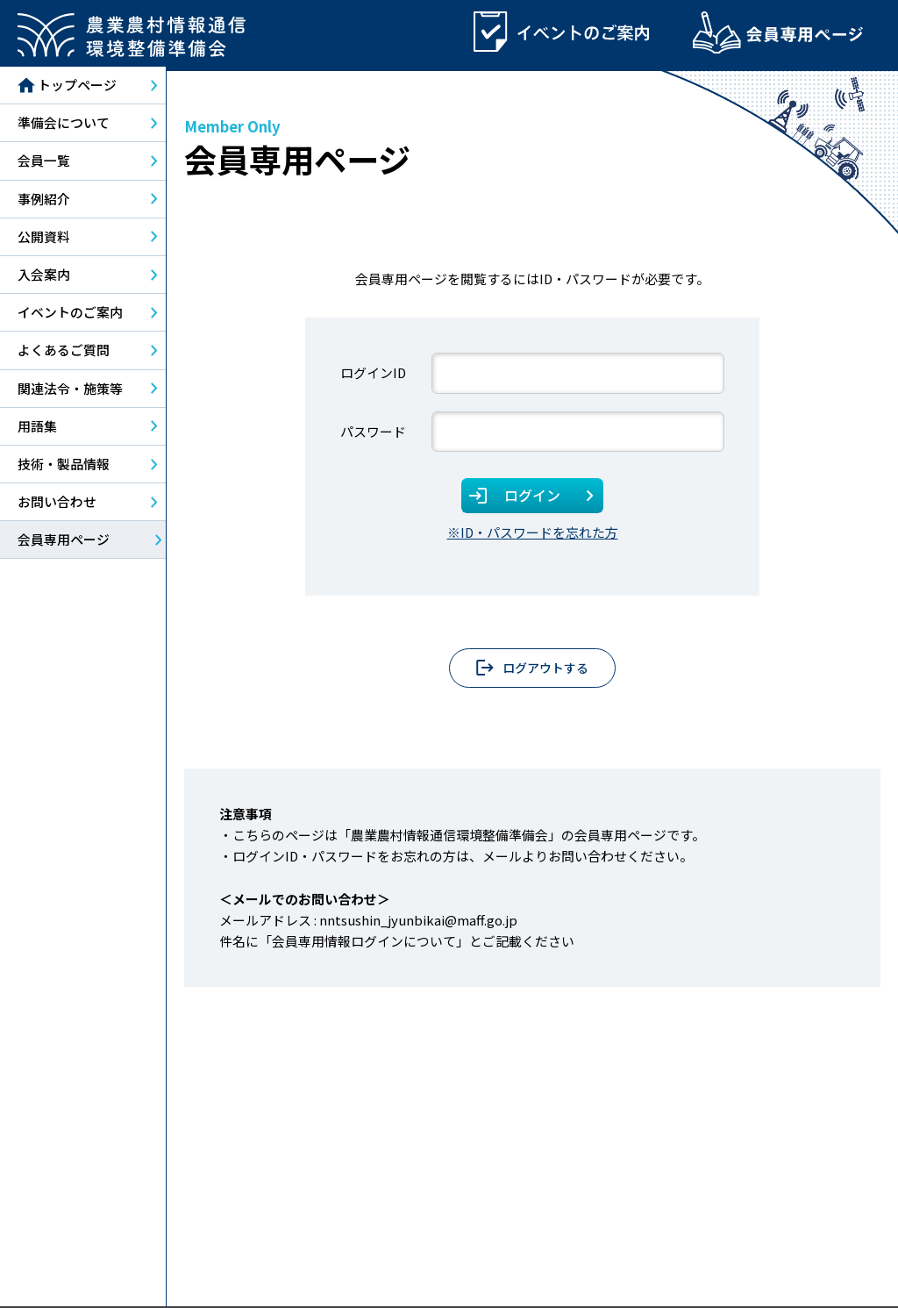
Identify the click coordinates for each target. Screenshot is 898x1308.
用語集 (37, 429)
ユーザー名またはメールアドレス (385, 377)
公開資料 (44, 240)
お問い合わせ (57, 506)
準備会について (64, 127)
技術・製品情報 (64, 467)
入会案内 (44, 277)
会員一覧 (44, 164)
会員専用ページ (64, 543)
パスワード (373, 434)
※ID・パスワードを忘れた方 (532, 535)
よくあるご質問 (64, 354)
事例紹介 (44, 202)
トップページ (67, 89)
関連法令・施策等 (70, 391)
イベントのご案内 (70, 316)
